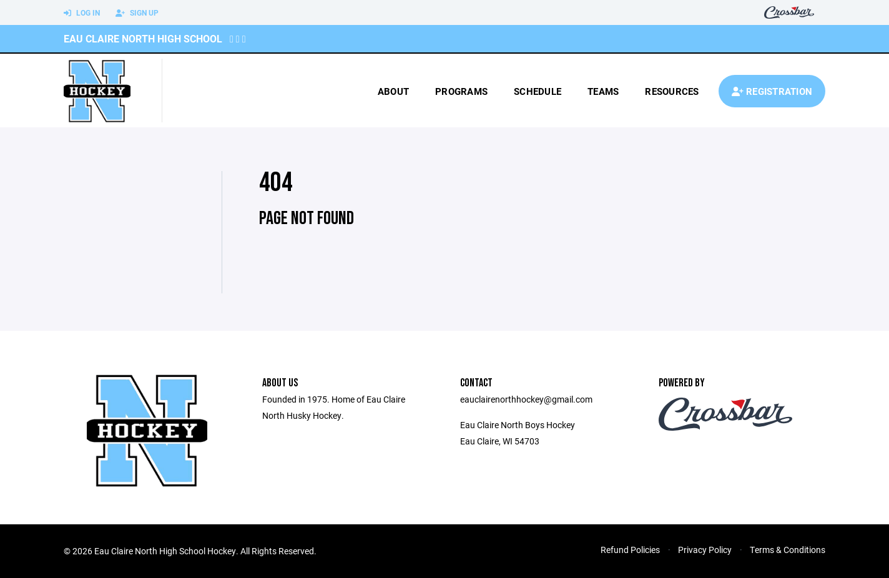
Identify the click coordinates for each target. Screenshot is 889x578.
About (393, 91)
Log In (82, 13)
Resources (672, 91)
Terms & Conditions (787, 550)
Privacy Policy (705, 550)
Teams (603, 91)
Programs (461, 91)
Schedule (537, 91)
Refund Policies (630, 550)
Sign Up (137, 13)
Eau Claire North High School (143, 38)
